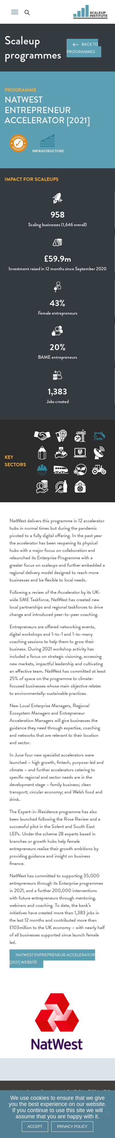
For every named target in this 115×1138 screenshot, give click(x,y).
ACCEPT (35, 1126)
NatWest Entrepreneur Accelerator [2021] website (52, 958)
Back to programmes (82, 48)
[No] (107, 1114)
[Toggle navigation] (15, 11)
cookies (39, 1098)
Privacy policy (72, 1126)
